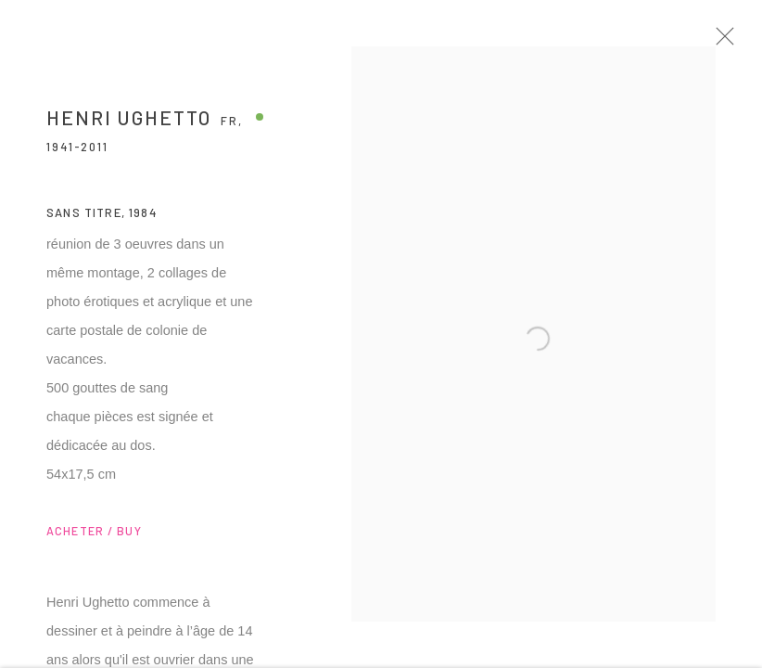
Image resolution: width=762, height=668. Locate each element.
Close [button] (733, 42)
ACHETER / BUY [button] (94, 537)
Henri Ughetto (128, 123)
